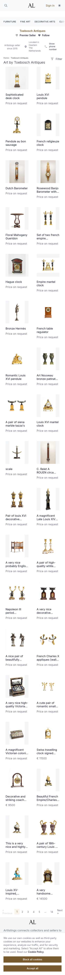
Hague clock (14, 276)
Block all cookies (32, 959)
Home (6, 52)
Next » (60, 906)
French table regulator (45, 324)
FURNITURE (9, 15)
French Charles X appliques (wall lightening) (48, 654)
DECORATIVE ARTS (45, 15)
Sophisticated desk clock (14, 90)
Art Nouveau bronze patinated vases (48, 373)
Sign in (50, 5)
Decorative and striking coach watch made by (15, 794)
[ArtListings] (32, 916)
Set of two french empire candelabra (48, 232)
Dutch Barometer (17, 182)
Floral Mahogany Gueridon (16, 230)
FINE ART (25, 15)
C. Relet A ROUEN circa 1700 (45, 466)
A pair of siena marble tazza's (15, 418)
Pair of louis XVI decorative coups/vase (16, 513)
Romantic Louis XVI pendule (15, 371)
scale (9, 463)
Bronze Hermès (16, 322)
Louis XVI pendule (43, 90)
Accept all (32, 968)
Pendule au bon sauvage (16, 137)
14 (51, 905)
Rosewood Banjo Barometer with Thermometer (48, 186)
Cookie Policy (36, 951)
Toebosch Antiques (32, 25)
